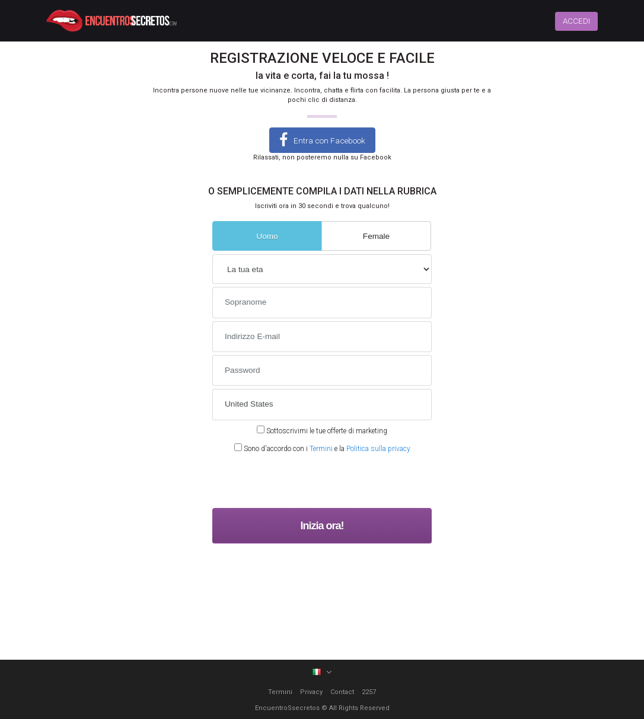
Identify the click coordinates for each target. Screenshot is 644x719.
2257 (369, 692)
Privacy (311, 692)
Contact (342, 692)
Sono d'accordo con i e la (322, 448)
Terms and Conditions (383, 551)
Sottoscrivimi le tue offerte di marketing (322, 430)
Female (376, 236)
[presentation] (302, 482)
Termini (321, 449)
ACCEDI (576, 20)
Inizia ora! (321, 526)
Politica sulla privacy (378, 449)
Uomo (267, 236)
